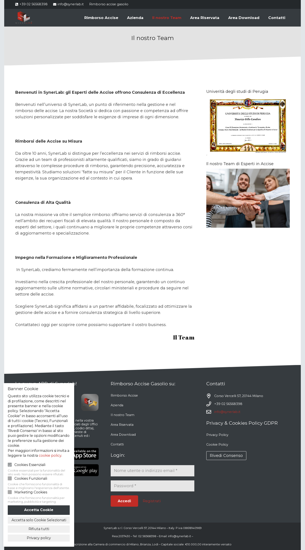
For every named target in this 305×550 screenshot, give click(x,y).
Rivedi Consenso (226, 455)
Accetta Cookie (38, 510)
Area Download (123, 435)
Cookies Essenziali (29, 465)
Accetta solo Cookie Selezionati (39, 520)
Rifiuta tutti (39, 529)
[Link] (23, 17)
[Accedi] (124, 501)
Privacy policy (39, 538)
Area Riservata (122, 425)
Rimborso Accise (124, 395)
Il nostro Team (122, 415)
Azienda (117, 405)
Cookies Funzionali (30, 478)
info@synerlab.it (227, 412)
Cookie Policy (217, 445)
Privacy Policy (217, 435)
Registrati (152, 501)
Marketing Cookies (30, 492)
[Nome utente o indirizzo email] (152, 470)
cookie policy (50, 455)
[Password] (152, 485)
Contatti (117, 444)
